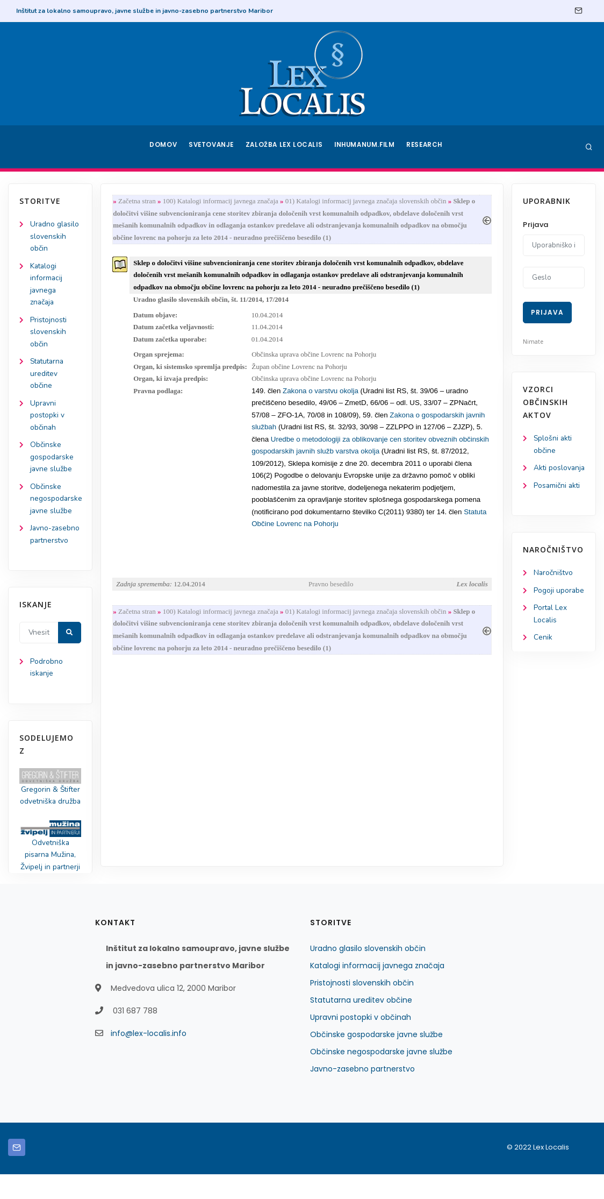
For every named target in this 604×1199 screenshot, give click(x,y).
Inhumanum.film (365, 147)
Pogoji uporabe (559, 605)
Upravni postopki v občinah (47, 420)
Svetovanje (213, 147)
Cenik (543, 653)
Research (426, 147)
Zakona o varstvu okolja (323, 397)
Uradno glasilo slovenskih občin (55, 236)
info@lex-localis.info (148, 1058)
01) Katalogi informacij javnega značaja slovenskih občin (368, 201)
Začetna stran (139, 201)
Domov (162, 147)
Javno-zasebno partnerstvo (362, 1093)
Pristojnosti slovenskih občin (49, 334)
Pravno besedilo (330, 594)
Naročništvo (554, 587)
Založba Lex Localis (286, 147)
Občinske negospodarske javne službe (56, 506)
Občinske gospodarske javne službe (52, 463)
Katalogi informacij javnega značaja (377, 990)
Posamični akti (557, 499)
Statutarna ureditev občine (48, 377)
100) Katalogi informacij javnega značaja (223, 201)
